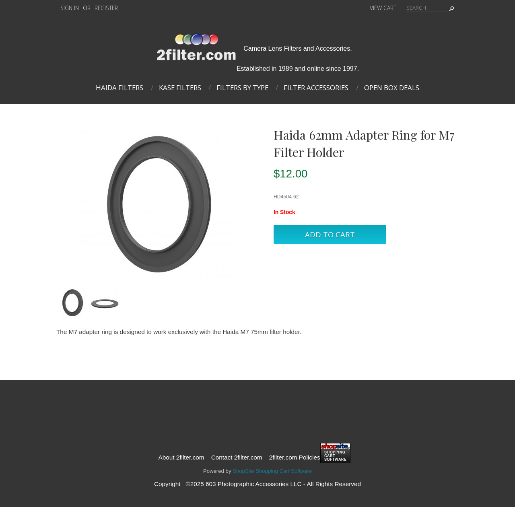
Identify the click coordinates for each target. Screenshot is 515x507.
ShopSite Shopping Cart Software (272, 471)
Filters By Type (242, 87)
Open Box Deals (391, 87)
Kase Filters (180, 87)
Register (106, 8)
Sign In (69, 8)
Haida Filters (119, 87)
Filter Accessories (316, 87)
